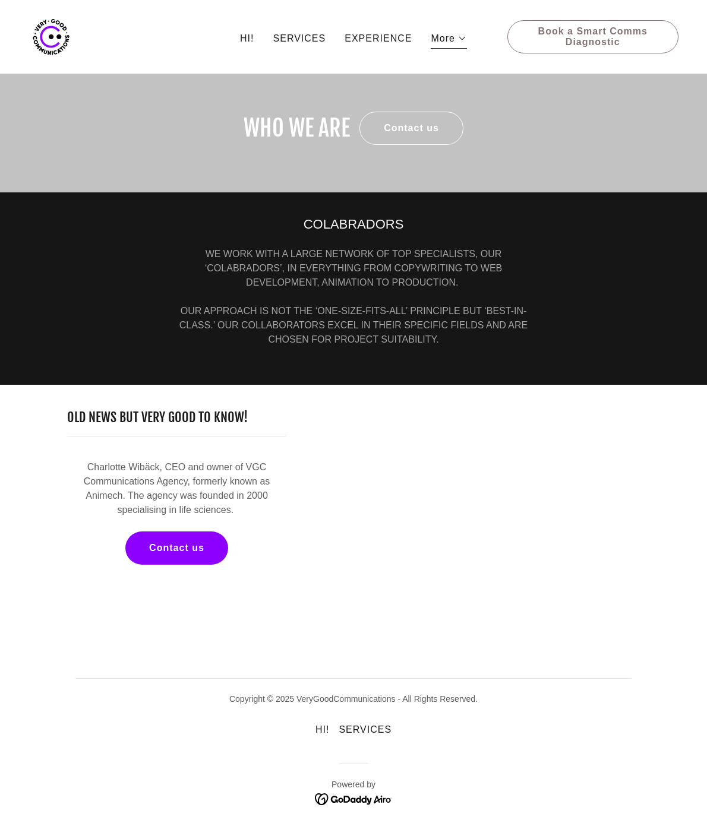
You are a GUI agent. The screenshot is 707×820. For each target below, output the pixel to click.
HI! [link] (247, 38)
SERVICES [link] (299, 38)
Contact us (411, 128)
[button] (449, 40)
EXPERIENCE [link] (378, 38)
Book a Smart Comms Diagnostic (593, 36)
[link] (51, 36)
